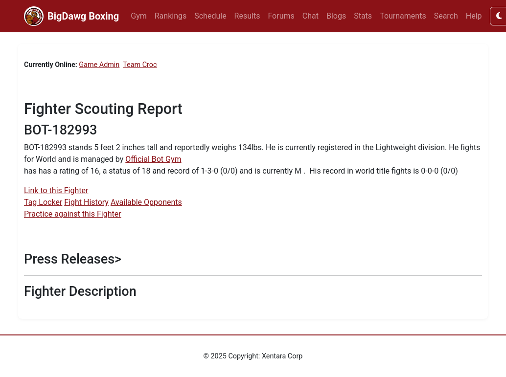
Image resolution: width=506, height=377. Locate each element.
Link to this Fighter (56, 190)
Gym (139, 16)
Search (446, 16)
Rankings (170, 16)
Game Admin (99, 65)
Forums (281, 16)
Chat (310, 16)
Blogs (336, 16)
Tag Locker (43, 202)
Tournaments (403, 16)
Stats (363, 16)
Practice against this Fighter (72, 214)
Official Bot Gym (153, 159)
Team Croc (140, 65)
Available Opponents (146, 202)
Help (474, 16)
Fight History (86, 202)
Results (247, 16)
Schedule (210, 16)
